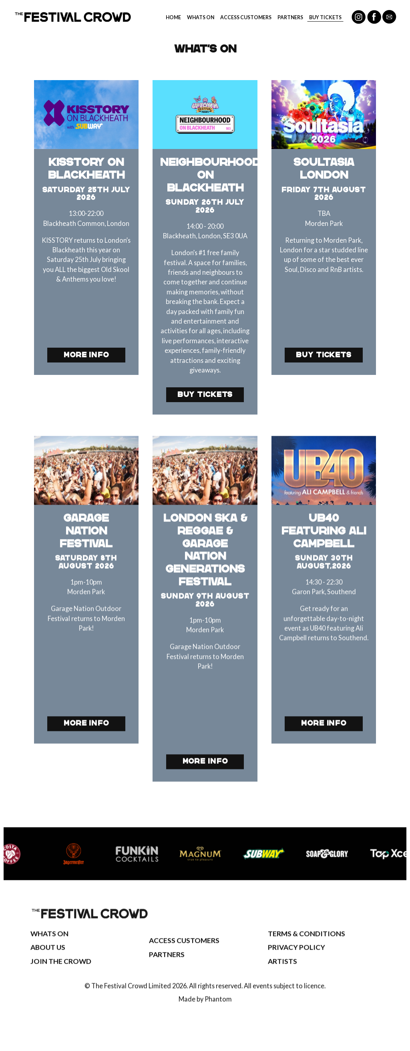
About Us (47, 960)
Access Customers (245, 17)
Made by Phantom (205, 1012)
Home (173, 17)
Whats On (200, 17)
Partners (290, 17)
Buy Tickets (325, 17)
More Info (86, 355)
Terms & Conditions (306, 946)
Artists (282, 974)
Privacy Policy (296, 960)
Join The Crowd (60, 974)
